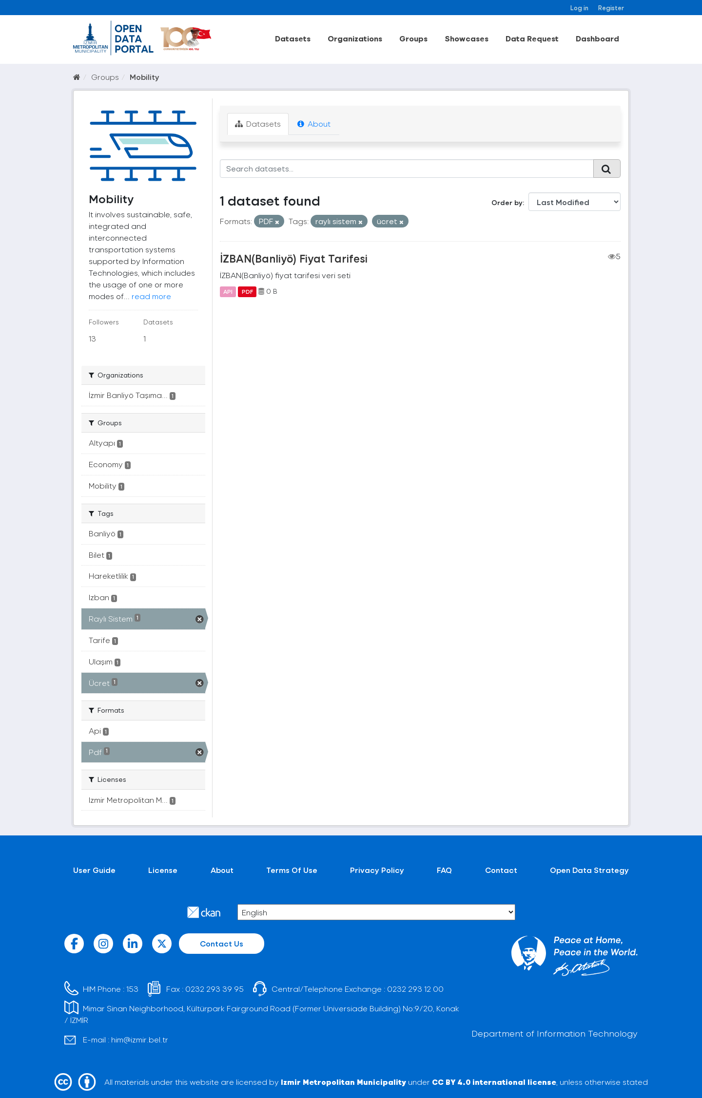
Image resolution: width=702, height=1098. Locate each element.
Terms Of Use (291, 870)
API (228, 291)
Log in (579, 7)
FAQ (444, 870)
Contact (501, 870)
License (162, 870)
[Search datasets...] (407, 168)
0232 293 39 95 (214, 989)
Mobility (144, 77)
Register (611, 7)
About (314, 123)
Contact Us (221, 943)
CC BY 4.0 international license (494, 1082)
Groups (413, 38)
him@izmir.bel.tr (139, 1039)
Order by (507, 202)
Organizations (355, 38)
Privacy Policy (377, 870)
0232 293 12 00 (415, 989)
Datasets (293, 38)
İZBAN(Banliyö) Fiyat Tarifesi (294, 258)
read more (151, 296)
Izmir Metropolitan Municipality (343, 1082)
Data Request (532, 38)
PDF (247, 291)
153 (132, 989)
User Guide (94, 870)
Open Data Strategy (589, 870)
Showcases (466, 38)
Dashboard (597, 38)
